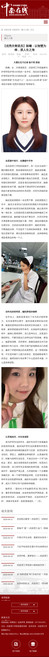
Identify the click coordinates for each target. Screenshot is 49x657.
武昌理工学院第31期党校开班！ (31, 565)
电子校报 (16, 651)
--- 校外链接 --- (24, 611)
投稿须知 (5, 622)
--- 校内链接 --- (24, 605)
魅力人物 (25, 30)
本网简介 (13, 622)
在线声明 (21, 622)
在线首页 (15, 30)
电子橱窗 (33, 651)
